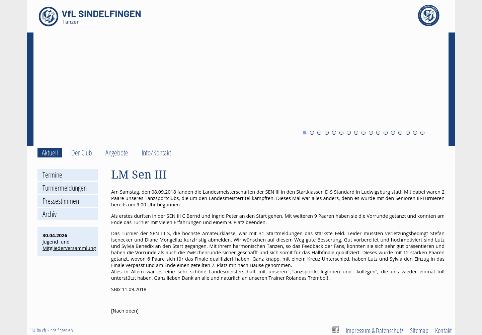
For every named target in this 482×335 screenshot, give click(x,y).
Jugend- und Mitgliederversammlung (69, 245)
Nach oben (125, 311)
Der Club (81, 152)
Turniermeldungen (65, 188)
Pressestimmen (61, 201)
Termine (52, 175)
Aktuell (50, 152)
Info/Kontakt (156, 152)
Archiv (50, 214)
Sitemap (419, 330)
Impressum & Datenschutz (374, 330)
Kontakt (443, 330)
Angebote (116, 152)
